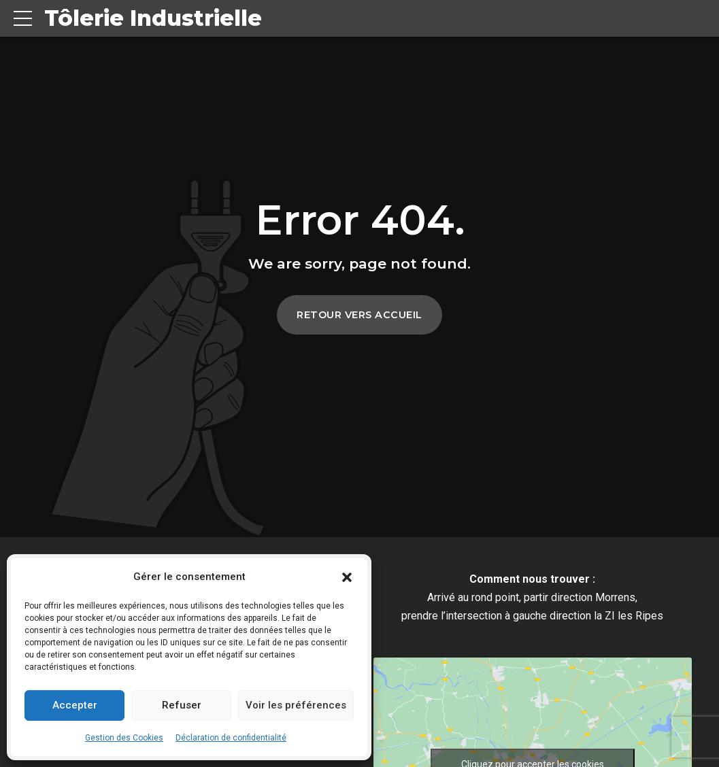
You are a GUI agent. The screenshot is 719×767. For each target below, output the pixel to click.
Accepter (74, 705)
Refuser (181, 705)
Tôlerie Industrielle (153, 18)
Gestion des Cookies (124, 738)
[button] (347, 577)
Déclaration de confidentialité (230, 738)
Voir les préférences (296, 705)
